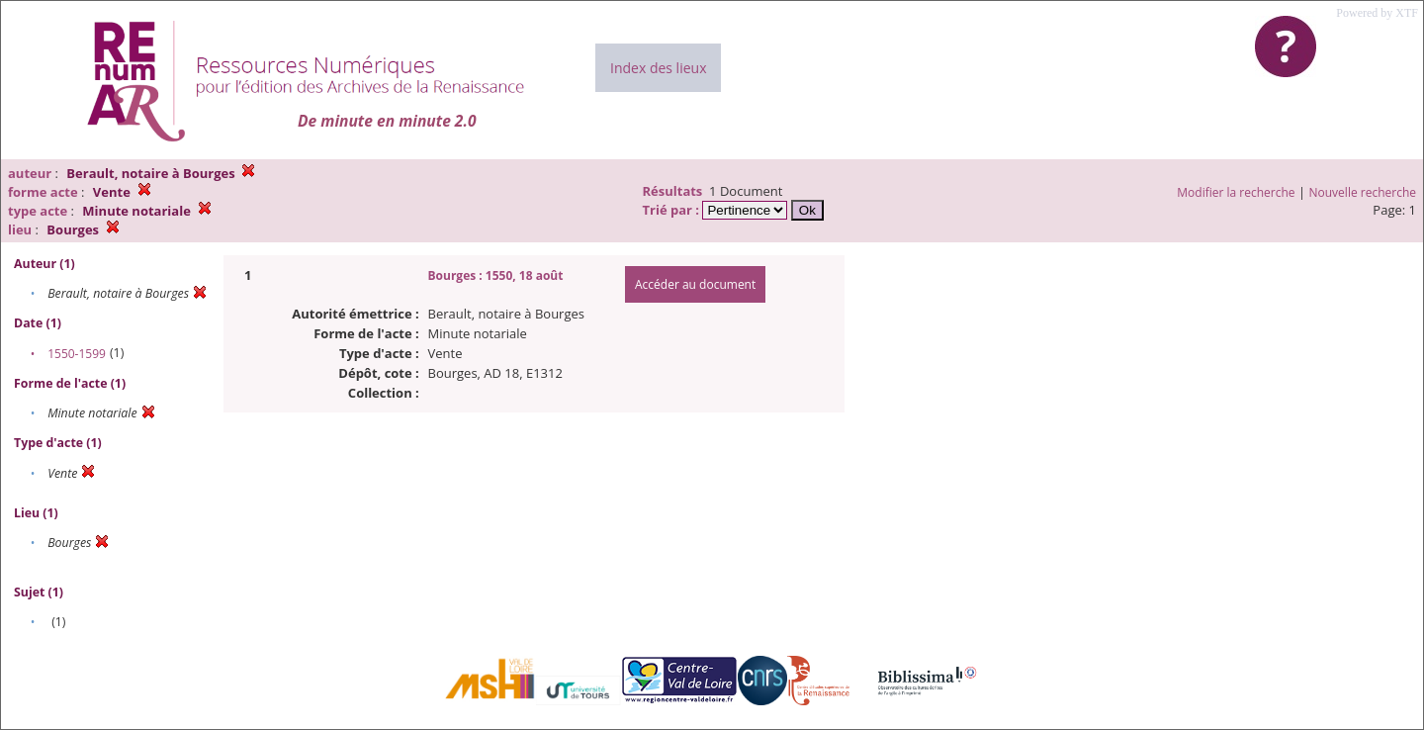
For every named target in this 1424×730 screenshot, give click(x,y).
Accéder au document (695, 284)
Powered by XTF (1377, 13)
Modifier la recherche (1235, 192)
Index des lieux (658, 67)
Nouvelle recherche (1363, 192)
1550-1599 (76, 353)
